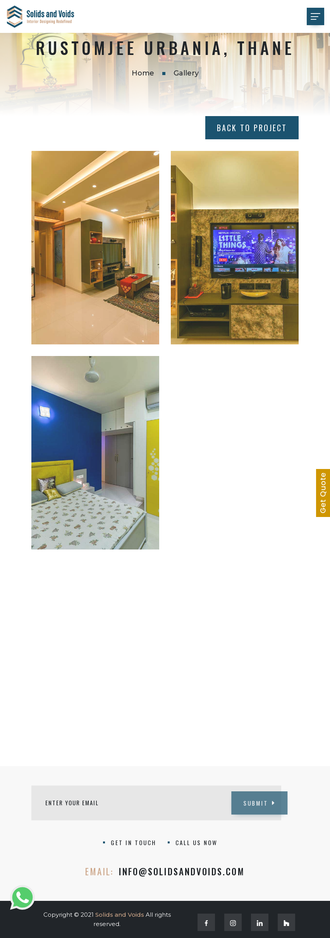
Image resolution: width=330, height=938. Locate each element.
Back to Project (252, 128)
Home (143, 73)
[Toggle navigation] (315, 16)
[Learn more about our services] (323, 493)
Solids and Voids (119, 914)
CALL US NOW (196, 842)
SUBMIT (245, 803)
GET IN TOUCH (133, 842)
